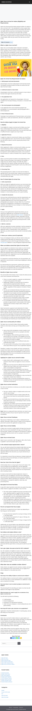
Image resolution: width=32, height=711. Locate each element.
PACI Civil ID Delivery (6, 675)
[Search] (19, 643)
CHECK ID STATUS (6, 2)
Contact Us (21, 707)
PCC (2, 693)
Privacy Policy (15, 707)
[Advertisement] (16, 12)
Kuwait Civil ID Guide (6, 692)
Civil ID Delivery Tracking (6, 678)
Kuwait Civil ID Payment (6, 676)
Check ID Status (15, 709)
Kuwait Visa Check (5, 672)
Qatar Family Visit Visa (6, 660)
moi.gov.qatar (4, 242)
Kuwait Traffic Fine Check (7, 679)
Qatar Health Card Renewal (7, 661)
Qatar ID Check (5, 657)
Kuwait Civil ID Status (6, 674)
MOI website (20, 215)
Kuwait (3, 690)
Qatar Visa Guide (5, 697)
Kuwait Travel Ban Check (6, 680)
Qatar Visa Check (5, 659)
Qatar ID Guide (5, 695)
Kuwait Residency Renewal (7, 681)
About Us (10, 707)
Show (11, 42)
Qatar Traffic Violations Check (7, 663)
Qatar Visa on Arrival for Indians (8, 664)
